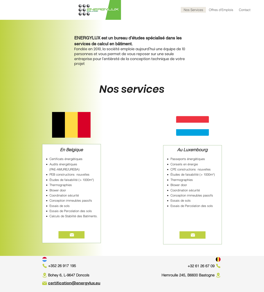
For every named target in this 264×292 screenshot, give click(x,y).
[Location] (44, 275)
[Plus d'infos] (71, 234)
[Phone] (44, 265)
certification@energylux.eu (74, 283)
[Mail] (44, 283)
